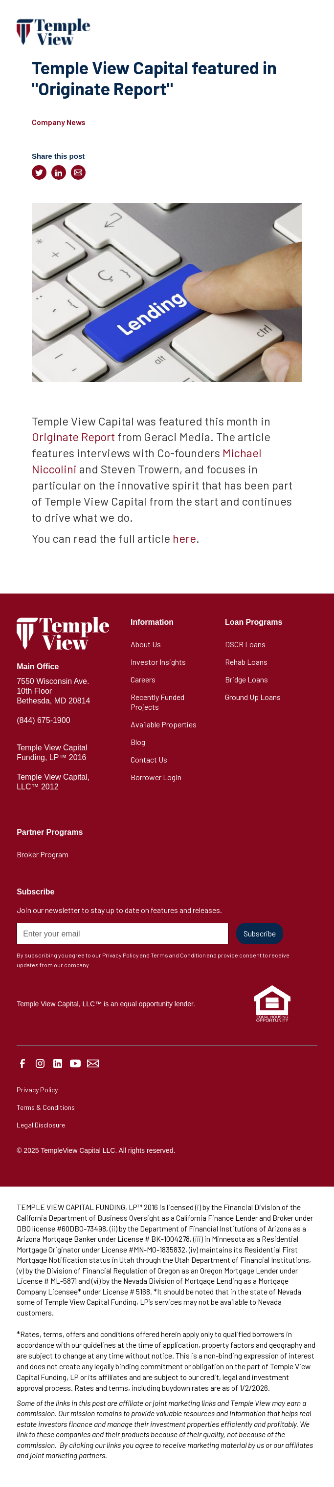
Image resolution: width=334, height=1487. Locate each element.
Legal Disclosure (41, 1125)
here (184, 538)
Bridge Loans (246, 679)
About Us (146, 644)
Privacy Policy (37, 1089)
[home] (53, 31)
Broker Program (42, 854)
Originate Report (73, 436)
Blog (138, 741)
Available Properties (164, 724)
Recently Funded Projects (157, 701)
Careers (143, 679)
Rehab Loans (246, 661)
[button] (307, 31)
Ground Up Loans (253, 696)
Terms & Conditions (46, 1107)
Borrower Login (156, 777)
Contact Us (149, 759)
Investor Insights (158, 661)
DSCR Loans (245, 644)
